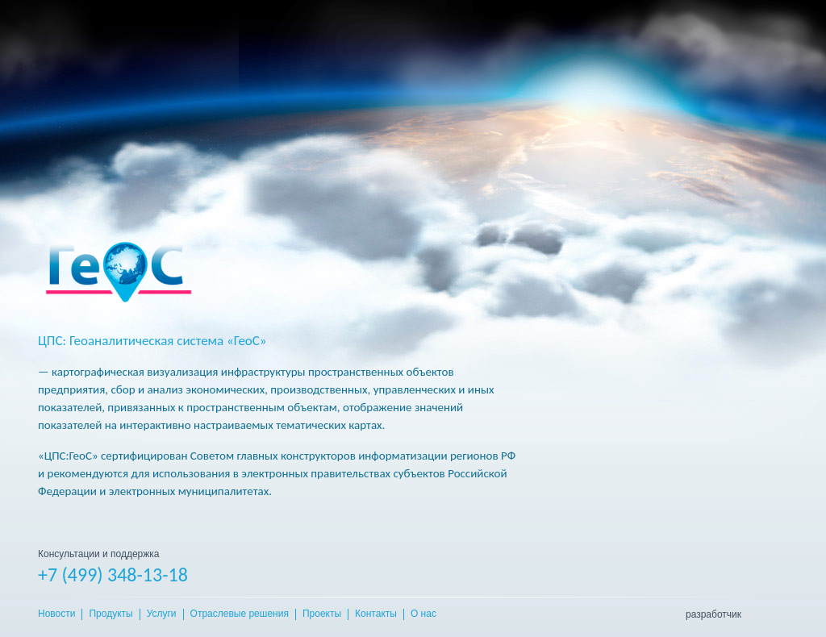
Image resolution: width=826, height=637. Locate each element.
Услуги (162, 614)
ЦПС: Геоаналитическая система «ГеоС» (152, 340)
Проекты (321, 614)
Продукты (110, 614)
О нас (423, 614)
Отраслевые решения (239, 614)
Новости (56, 614)
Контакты (376, 614)
